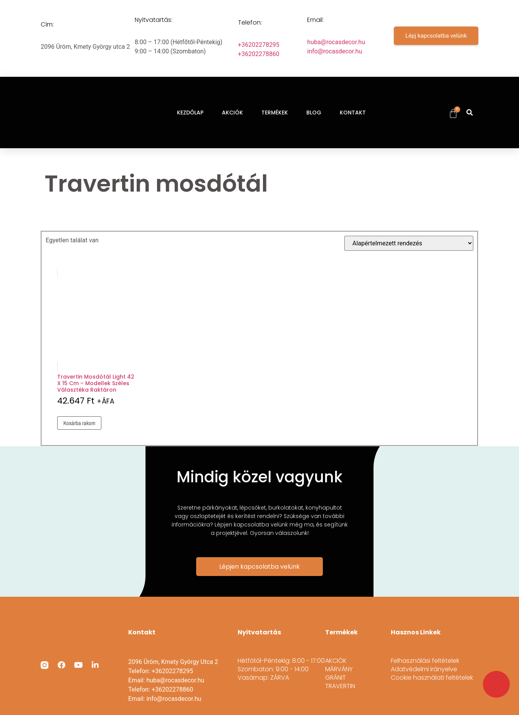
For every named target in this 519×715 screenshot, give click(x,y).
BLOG (313, 112)
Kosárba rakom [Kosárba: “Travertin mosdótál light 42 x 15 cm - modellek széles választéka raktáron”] (79, 423)
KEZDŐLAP (190, 112)
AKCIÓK (232, 112)
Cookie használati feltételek (432, 678)
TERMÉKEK (274, 112)
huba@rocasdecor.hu (336, 42)
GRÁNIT (335, 678)
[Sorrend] (408, 243)
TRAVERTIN (340, 686)
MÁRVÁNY (339, 669)
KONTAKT (353, 112)
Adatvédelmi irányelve (424, 669)
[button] (469, 112)
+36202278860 (258, 54)
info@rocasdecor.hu (334, 51)
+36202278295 (258, 44)
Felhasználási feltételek (425, 661)
